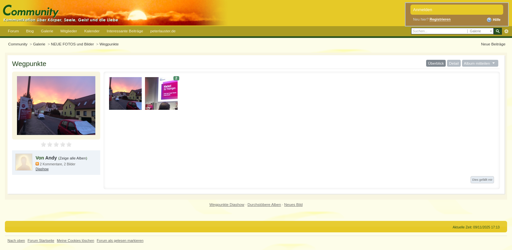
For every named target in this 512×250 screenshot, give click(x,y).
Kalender (92, 31)
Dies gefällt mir (482, 179)
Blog (30, 31)
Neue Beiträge (493, 44)
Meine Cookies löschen (75, 240)
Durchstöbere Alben (264, 204)
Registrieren (440, 19)
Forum (13, 31)
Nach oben (16, 240)
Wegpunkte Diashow (226, 204)
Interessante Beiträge (125, 31)
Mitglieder (68, 31)
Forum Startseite (40, 240)
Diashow (42, 169)
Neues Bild (293, 204)
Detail (454, 63)
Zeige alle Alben (72, 158)
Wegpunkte (109, 44)
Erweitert (506, 31)
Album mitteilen (480, 63)
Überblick (436, 63)
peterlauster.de (163, 31)
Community (17, 44)
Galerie (47, 31)
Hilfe (494, 20)
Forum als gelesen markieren (120, 240)
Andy (51, 157)
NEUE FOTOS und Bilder (72, 44)
